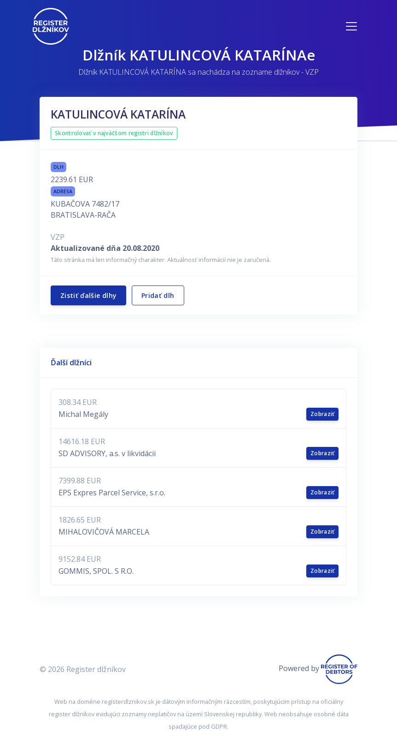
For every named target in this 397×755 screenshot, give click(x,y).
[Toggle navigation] (351, 26)
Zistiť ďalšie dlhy (88, 295)
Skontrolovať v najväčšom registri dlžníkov (114, 133)
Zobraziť (322, 414)
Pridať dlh (158, 295)
